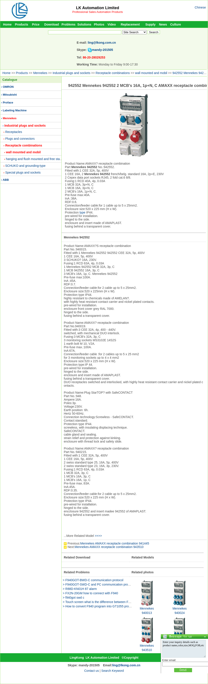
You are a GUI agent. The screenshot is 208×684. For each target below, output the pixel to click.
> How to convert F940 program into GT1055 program (99, 606)
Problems (69, 24)
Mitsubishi (10, 94)
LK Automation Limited (97, 8)
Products (21, 24)
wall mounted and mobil (151, 73)
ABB (6, 179)
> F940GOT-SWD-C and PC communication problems (99, 584)
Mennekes (40, 73)
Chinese (200, 7)
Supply (150, 24)
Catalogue (9, 79)
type (82, 212)
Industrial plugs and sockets (71, 73)
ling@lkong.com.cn (102, 42)
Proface (8, 102)
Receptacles (13, 132)
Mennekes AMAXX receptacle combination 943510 (109, 547)
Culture (175, 24)
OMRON (8, 86)
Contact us (91, 670)
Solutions (84, 24)
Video (111, 24)
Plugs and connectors (20, 138)
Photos (99, 24)
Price (35, 24)
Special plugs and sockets (23, 172)
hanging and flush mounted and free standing (36, 159)
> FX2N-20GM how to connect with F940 (90, 593)
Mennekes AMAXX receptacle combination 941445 (114, 543)
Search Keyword (112, 670)
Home (7, 24)
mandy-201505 (102, 50)
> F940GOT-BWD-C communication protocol (93, 580)
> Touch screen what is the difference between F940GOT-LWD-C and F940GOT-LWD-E (122, 602)
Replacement (130, 24)
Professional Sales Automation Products (97, 12)
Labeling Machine (15, 110)
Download (51, 24)
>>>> (98, 536)
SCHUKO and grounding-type (25, 165)
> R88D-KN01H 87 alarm (80, 589)
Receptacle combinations (113, 73)
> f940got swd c (73, 597)
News (163, 24)
